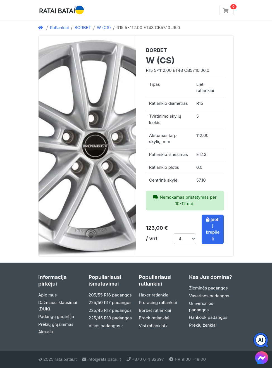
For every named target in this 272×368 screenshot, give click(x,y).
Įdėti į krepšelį (213, 229)
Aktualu (45, 331)
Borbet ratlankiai (155, 310)
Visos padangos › (106, 325)
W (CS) (104, 27)
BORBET (83, 27)
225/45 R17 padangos (110, 310)
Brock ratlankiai (154, 317)
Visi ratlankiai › (153, 325)
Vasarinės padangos (209, 295)
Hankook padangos (208, 317)
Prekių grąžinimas (55, 324)
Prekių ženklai (202, 325)
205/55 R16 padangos (110, 295)
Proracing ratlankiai (158, 302)
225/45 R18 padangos (110, 317)
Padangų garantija (56, 316)
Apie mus (47, 295)
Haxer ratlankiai (154, 295)
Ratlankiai (59, 27)
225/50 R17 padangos (110, 302)
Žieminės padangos (208, 288)
